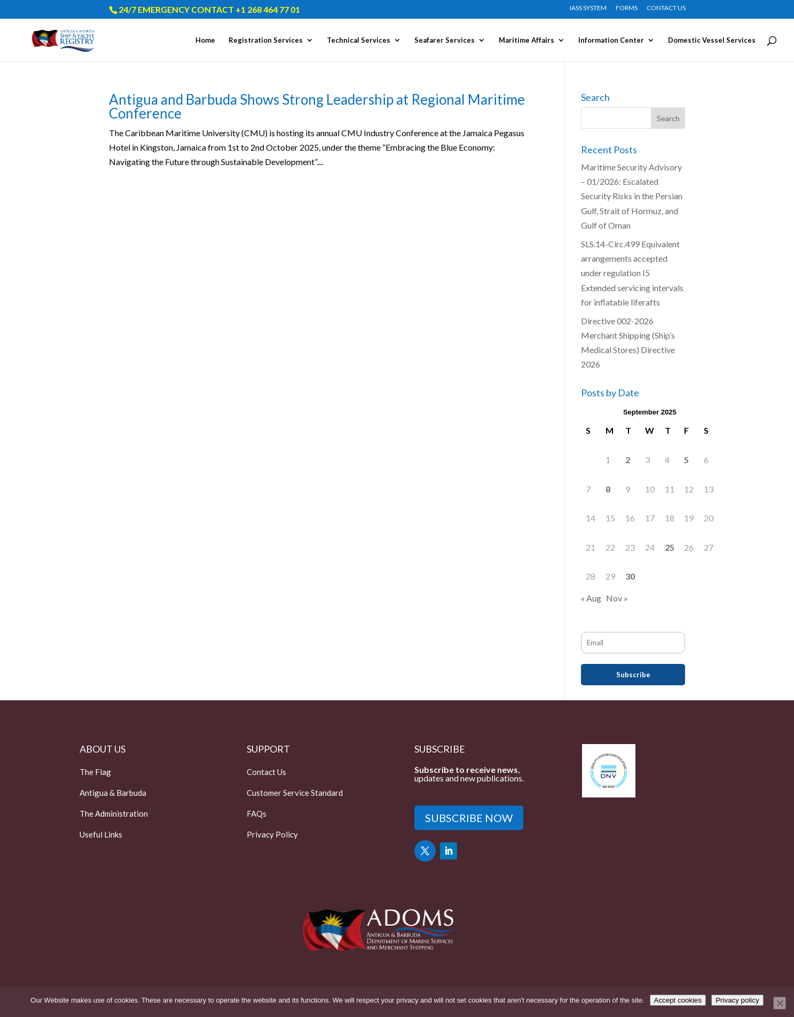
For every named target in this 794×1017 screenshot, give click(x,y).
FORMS (627, 8)
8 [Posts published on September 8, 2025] (608, 489)
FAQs (256, 813)
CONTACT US (666, 8)
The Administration (114, 813)
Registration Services (266, 40)
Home (205, 40)
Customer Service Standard (295, 792)
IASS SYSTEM (588, 8)
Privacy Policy (272, 834)
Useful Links (101, 834)
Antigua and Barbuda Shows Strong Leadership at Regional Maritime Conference (317, 106)
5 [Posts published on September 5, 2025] (686, 460)
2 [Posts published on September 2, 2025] (627, 460)
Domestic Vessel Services (712, 40)
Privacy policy (737, 1000)
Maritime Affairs (526, 40)
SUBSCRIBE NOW (469, 817)
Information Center (611, 40)
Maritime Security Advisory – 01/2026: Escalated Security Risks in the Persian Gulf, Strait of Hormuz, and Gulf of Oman (631, 196)
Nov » (617, 598)
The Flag (95, 772)
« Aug (591, 598)
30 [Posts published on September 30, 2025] (630, 576)
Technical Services (358, 40)
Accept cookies (678, 1000)
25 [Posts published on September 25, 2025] (669, 547)
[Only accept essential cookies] (779, 1003)
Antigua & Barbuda (113, 792)
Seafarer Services (444, 40)
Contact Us (266, 772)
